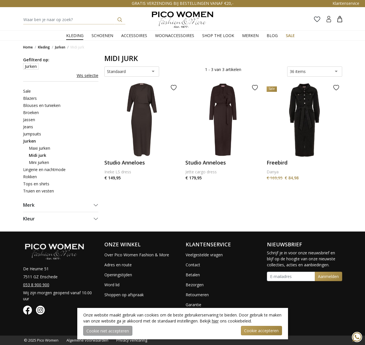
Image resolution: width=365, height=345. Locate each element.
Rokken (30, 176)
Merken (250, 35)
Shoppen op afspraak (124, 294)
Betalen (193, 274)
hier (215, 321)
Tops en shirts (36, 183)
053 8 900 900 (36, 284)
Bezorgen (195, 284)
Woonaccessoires (174, 35)
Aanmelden (328, 276)
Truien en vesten (38, 191)
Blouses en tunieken (41, 105)
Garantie (193, 304)
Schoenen (102, 35)
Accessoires (134, 35)
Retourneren (197, 294)
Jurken (60, 47)
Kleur (29, 219)
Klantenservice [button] (345, 3)
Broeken (31, 112)
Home (28, 47)
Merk (29, 205)
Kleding (75, 35)
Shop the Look (218, 35)
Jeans (28, 126)
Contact (193, 264)
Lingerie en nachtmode (44, 169)
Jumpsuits (32, 134)
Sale (290, 35)
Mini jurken (39, 162)
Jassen (29, 119)
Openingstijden (118, 274)
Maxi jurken (39, 148)
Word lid (111, 284)
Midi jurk (77, 47)
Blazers (30, 98)
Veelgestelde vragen (204, 254)
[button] (339, 19)
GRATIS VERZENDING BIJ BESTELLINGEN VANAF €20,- (183, 3)
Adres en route (118, 264)
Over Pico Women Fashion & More (136, 254)
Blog (272, 35)
